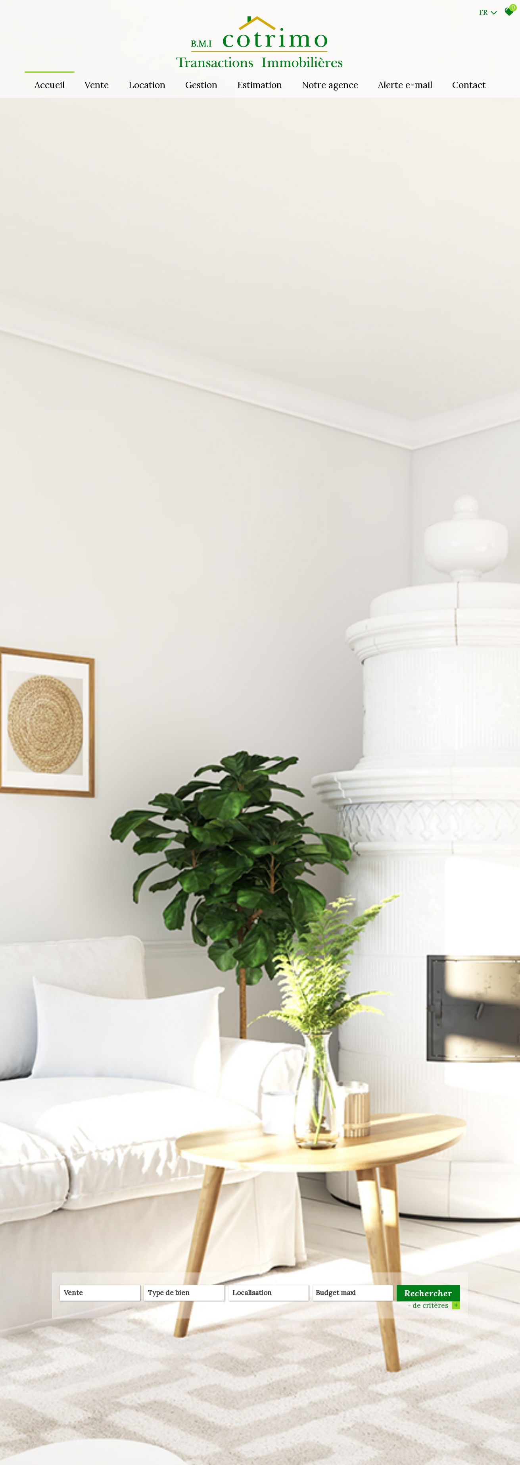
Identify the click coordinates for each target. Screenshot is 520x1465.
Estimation (259, 85)
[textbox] (184, 1292)
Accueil (50, 85)
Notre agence (330, 85)
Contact (469, 85)
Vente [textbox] (73, 1293)
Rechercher (428, 1293)
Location (147, 85)
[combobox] (100, 1293)
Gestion (201, 85)
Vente (96, 85)
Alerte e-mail (405, 85)
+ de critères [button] (433, 1305)
